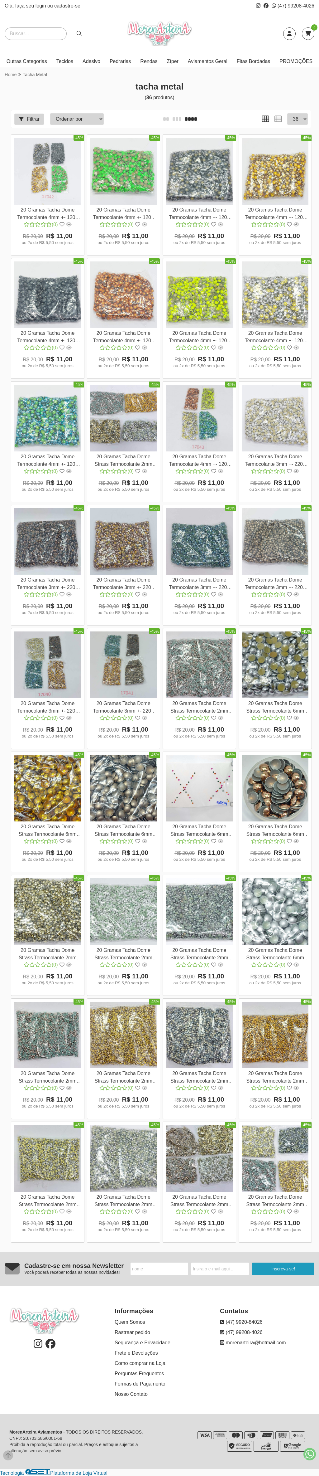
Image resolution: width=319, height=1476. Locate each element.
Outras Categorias (27, 61)
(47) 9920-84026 (241, 1322)
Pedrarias (120, 61)
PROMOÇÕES (295, 61)
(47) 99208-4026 (293, 5)
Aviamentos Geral (207, 61)
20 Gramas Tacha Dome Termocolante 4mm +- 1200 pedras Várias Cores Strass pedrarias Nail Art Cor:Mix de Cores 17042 (47, 214)
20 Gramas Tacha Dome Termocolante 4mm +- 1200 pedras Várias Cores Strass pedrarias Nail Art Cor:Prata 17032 (275, 337)
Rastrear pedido (132, 1332)
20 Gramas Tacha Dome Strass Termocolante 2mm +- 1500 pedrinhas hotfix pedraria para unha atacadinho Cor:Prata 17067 (123, 1201)
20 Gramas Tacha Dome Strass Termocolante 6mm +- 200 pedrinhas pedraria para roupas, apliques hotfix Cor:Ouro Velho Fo (123, 831)
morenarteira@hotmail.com (253, 1342)
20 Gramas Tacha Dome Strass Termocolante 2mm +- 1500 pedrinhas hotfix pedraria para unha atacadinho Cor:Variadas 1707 (123, 461)
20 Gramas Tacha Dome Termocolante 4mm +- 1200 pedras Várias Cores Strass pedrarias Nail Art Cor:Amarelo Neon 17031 (199, 337)
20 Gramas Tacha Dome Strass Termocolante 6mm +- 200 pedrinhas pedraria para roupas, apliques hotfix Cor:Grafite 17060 (199, 831)
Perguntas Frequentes (139, 1373)
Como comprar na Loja (140, 1363)
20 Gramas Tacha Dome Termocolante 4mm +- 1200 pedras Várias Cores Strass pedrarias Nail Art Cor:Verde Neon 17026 (124, 214)
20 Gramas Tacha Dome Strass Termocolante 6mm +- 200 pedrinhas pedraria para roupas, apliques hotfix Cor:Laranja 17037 (47, 831)
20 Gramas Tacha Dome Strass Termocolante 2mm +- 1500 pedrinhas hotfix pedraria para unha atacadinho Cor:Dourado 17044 (48, 954)
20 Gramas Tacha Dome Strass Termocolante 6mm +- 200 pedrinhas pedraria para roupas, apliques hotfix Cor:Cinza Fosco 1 (275, 954)
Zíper (173, 61)
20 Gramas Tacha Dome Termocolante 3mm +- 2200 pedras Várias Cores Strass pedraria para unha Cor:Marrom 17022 (47, 584)
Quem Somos (130, 1322)
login (41, 5)
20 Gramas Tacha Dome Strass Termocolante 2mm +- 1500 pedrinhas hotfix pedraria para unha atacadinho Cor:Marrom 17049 (48, 1078)
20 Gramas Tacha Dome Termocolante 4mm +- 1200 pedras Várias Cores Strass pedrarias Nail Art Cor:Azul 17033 (47, 461)
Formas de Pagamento (140, 1383)
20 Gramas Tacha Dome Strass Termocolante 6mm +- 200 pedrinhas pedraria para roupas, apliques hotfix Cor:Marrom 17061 (275, 831)
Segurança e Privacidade (142, 1342)
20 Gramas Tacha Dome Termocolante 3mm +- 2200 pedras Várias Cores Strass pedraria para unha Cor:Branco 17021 (275, 461)
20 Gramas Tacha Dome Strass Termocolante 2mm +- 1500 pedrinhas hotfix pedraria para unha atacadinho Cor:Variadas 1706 (199, 1201)
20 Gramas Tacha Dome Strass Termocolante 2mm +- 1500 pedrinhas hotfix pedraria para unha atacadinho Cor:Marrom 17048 (199, 708)
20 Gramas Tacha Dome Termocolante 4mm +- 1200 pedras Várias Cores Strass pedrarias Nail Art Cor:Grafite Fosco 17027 (199, 214)
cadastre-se (67, 5)
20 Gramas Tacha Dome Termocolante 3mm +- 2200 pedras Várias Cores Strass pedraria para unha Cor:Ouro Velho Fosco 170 (275, 584)
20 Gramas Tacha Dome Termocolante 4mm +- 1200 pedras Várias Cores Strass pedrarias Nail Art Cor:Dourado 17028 (275, 214)
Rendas (148, 61)
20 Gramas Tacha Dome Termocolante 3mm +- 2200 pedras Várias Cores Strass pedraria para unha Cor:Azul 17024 (199, 584)
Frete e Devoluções (136, 1353)
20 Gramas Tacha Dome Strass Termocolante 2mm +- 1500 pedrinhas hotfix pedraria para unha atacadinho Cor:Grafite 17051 (199, 1078)
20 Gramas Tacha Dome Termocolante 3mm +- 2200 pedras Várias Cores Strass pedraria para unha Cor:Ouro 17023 (123, 584)
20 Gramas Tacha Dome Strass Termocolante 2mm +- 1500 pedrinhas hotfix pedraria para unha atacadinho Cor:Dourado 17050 (123, 1078)
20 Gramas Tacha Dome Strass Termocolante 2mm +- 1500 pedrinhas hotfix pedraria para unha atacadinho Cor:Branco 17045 (123, 954)
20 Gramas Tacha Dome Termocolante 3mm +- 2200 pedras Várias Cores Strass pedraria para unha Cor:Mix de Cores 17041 (123, 708)
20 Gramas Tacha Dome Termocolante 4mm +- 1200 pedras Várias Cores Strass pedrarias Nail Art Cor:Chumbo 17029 (47, 337)
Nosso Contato (131, 1394)
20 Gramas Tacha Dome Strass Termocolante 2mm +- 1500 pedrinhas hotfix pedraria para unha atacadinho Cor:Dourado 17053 (275, 1078)
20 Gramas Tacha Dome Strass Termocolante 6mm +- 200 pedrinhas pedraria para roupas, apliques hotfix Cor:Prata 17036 (275, 708)
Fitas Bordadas (253, 61)
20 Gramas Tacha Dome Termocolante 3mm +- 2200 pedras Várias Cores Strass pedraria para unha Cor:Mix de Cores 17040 (47, 708)
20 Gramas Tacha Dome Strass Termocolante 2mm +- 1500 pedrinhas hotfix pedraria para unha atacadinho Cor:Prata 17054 (48, 1201)
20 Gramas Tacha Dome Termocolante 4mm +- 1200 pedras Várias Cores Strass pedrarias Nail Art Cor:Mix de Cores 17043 (199, 461)
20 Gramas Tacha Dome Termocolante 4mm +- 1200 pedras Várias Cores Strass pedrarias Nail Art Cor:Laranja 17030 (123, 337)
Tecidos (64, 61)
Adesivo (91, 61)
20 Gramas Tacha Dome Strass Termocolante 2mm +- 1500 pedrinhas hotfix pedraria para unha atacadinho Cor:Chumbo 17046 (199, 954)
